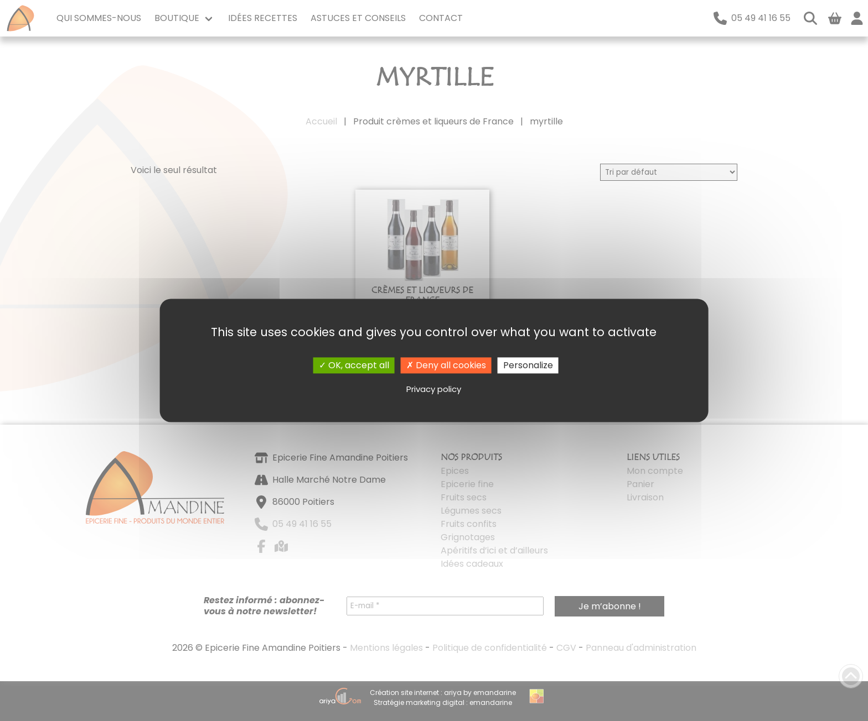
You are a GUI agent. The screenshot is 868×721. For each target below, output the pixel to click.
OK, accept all (354, 365)
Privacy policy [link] (433, 389)
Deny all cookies (446, 365)
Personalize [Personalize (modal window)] (528, 365)
